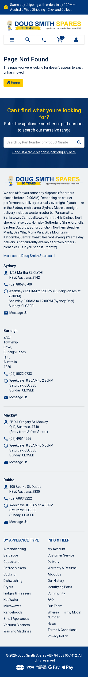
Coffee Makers (15, 568)
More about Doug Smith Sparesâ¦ (29, 256)
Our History (56, 581)
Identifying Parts (60, 587)
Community (56, 593)
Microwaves (12, 606)
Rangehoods (13, 612)
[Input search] (39, 142)
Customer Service (61, 555)
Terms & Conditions (62, 630)
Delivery (53, 562)
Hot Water (11, 600)
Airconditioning (15, 549)
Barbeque (11, 555)
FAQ (51, 600)
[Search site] (79, 142)
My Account (56, 549)
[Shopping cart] (60, 39)
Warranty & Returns (62, 568)
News (52, 623)
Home (13, 83)
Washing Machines (17, 631)
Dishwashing (13, 581)
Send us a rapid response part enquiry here (44, 152)
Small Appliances (16, 619)
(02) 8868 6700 (20, 284)
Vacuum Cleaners (17, 625)
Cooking (9, 574)
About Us (54, 574)
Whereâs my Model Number (64, 614)
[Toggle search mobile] (28, 39)
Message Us (18, 313)
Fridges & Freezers (17, 593)
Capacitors (11, 562)
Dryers (8, 587)
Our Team (55, 606)
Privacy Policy (58, 636)
